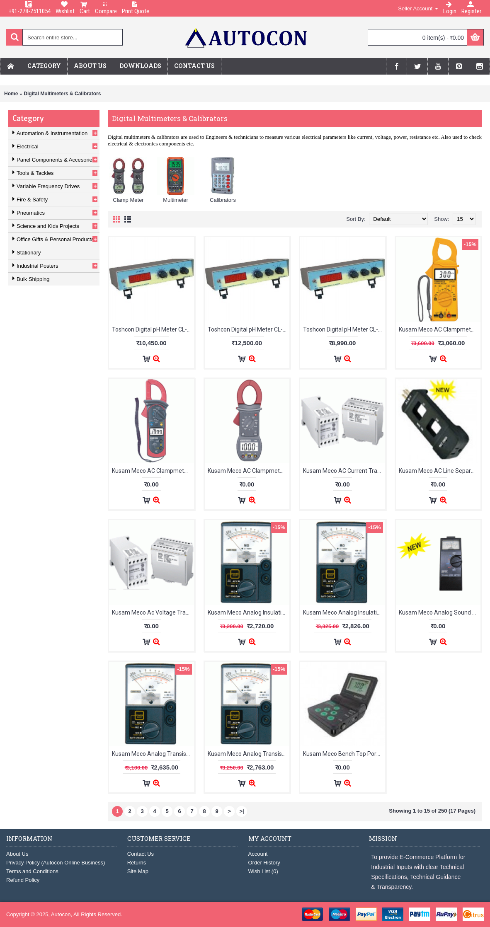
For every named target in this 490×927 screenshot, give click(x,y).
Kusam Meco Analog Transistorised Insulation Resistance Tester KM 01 (153, 753)
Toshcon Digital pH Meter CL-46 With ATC (249, 329)
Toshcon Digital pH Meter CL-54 (344, 329)
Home (11, 94)
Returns (136, 862)
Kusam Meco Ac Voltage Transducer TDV (153, 612)
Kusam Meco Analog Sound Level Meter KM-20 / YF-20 (440, 612)
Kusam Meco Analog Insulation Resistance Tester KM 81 (344, 612)
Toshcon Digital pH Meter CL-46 (153, 329)
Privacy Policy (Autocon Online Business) (55, 862)
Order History (264, 862)
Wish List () (263, 871)
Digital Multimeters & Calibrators (62, 94)
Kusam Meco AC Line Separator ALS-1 (440, 470)
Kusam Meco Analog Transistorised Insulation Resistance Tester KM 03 (249, 753)
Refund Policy (22, 880)
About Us (17, 854)
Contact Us (140, 854)
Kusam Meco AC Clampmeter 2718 (153, 470)
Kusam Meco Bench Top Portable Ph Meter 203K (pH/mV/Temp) (344, 753)
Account (258, 854)
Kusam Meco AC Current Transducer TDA (344, 470)
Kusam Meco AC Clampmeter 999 (249, 470)
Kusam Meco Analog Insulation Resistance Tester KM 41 (249, 612)
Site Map (137, 871)
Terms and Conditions (32, 871)
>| (241, 811)
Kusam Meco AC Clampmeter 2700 (440, 329)
